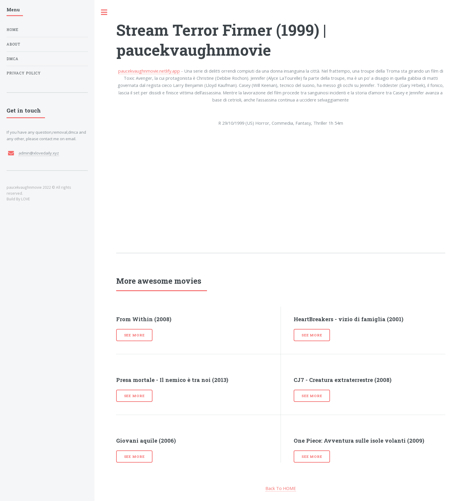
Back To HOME (280, 488)
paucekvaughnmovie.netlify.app (149, 71)
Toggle (104, 12)
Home (12, 29)
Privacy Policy (24, 73)
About (13, 44)
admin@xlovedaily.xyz (38, 153)
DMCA (12, 59)
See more (134, 335)
